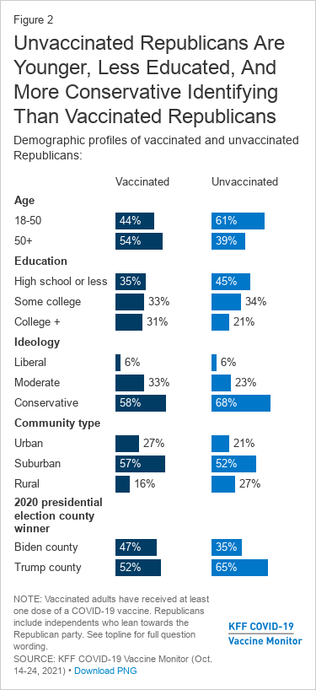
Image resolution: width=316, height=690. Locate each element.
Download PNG (105, 671)
